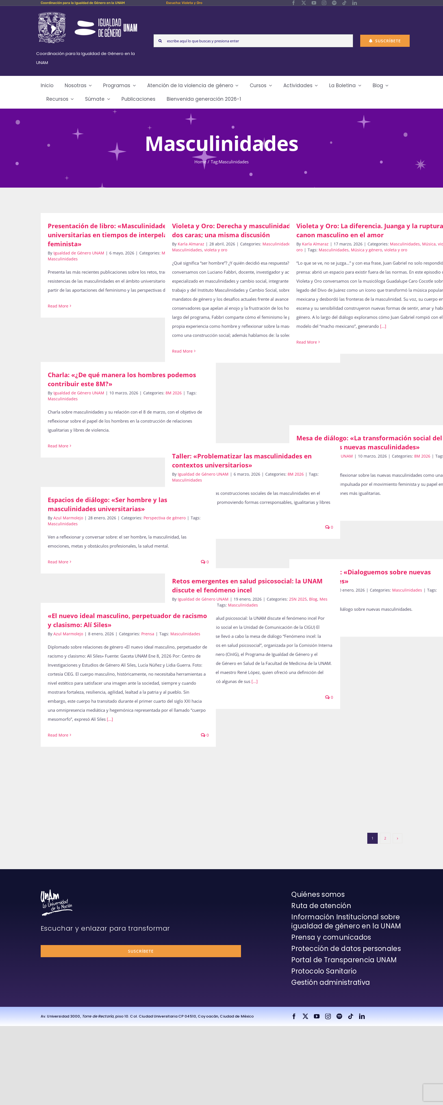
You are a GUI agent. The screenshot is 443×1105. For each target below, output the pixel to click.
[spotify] (334, 3)
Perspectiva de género (165, 517)
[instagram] (324, 3)
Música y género (366, 249)
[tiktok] (344, 3)
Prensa (147, 633)
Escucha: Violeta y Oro (184, 3)
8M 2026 (174, 393)
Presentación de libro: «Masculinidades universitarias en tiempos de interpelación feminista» (114, 234)
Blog (313, 599)
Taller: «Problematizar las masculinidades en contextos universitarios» (242, 460)
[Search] (160, 40)
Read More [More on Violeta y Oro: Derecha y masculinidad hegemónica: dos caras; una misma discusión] (182, 351)
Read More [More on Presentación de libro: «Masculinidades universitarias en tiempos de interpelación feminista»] (58, 306)
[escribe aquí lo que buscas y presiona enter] (253, 40)
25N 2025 (298, 599)
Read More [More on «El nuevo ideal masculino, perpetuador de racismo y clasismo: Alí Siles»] (58, 735)
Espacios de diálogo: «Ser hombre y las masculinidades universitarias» (107, 504)
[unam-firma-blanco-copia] (56, 891)
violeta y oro (215, 249)
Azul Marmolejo (68, 517)
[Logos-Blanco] (87, 12)
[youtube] (314, 3)
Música (429, 244)
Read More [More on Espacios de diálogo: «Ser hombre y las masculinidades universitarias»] (58, 561)
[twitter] (303, 3)
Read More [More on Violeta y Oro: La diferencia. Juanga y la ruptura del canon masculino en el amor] (306, 342)
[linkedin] (354, 3)
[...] (383, 326)
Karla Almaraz (191, 244)
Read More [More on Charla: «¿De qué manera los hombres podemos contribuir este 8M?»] (58, 446)
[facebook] (293, 3)
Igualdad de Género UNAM (78, 253)
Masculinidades (63, 259)
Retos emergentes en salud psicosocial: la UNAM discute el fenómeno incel (247, 585)
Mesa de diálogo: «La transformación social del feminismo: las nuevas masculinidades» (369, 442)
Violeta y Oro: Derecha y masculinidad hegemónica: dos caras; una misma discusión (251, 230)
